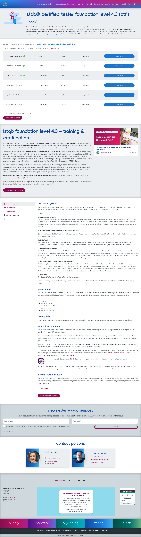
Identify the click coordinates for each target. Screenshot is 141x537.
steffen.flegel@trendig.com (100, 459)
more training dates (12, 118)
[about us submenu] (115, 4)
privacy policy (67, 530)
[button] (136, 4)
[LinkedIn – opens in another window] (70, 481)
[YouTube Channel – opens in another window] (79, 481)
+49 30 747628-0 (51, 461)
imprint (104, 530)
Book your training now (15, 190)
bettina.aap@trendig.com (53, 458)
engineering (70, 523)
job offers (40, 530)
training (13, 44)
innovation (42, 523)
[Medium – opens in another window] (84, 481)
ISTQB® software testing (26, 44)
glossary (72, 355)
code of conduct (80, 530)
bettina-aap (50, 463)
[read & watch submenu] (127, 4)
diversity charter (94, 530)
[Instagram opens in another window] (75, 481)
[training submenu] (81, 4)
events (126, 523)
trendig (5, 44)
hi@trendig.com (9, 501)
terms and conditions (53, 530)
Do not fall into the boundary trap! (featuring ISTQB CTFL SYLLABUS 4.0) (113, 148)
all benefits (43, 388)
